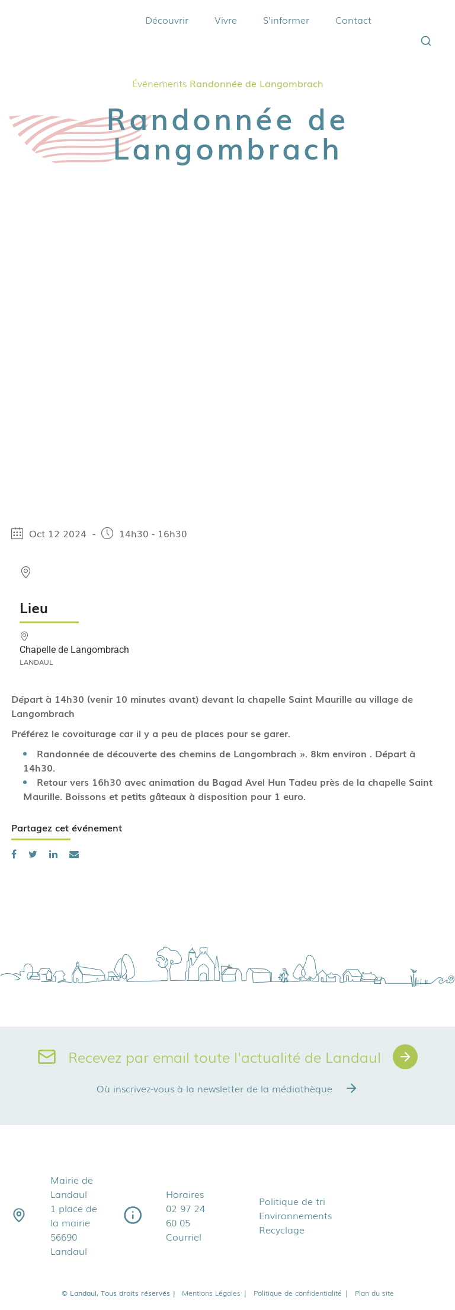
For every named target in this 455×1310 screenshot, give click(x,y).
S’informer (286, 19)
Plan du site (374, 1292)
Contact (353, 19)
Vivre (225, 19)
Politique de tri (292, 1201)
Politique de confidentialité (301, 1292)
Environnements (295, 1215)
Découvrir (166, 19)
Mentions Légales (215, 1292)
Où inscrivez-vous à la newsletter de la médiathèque (227, 1088)
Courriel (183, 1236)
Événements (159, 83)
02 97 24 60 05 (185, 1215)
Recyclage (282, 1229)
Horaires (185, 1194)
